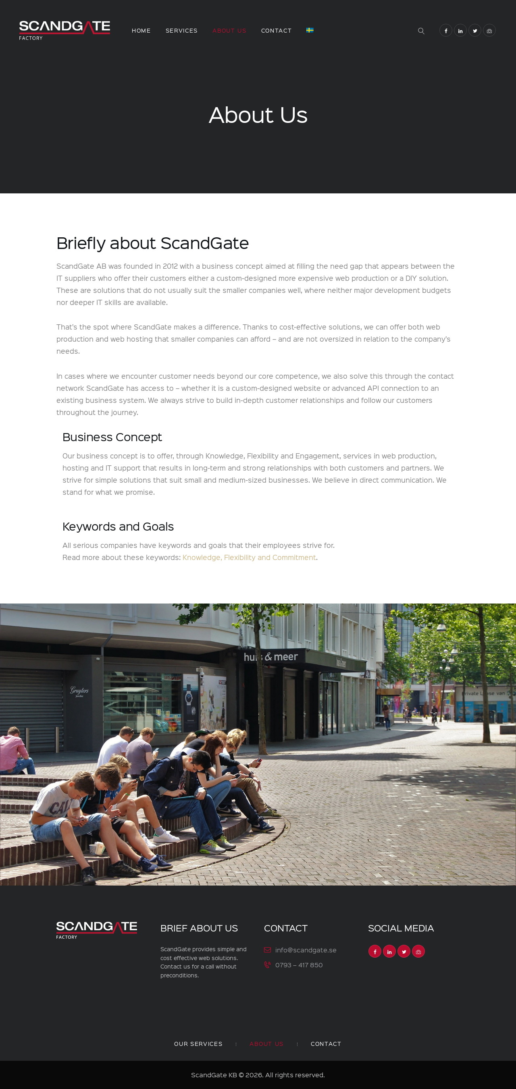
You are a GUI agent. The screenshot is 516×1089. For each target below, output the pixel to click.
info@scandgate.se (306, 950)
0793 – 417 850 (299, 964)
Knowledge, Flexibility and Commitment (249, 557)
